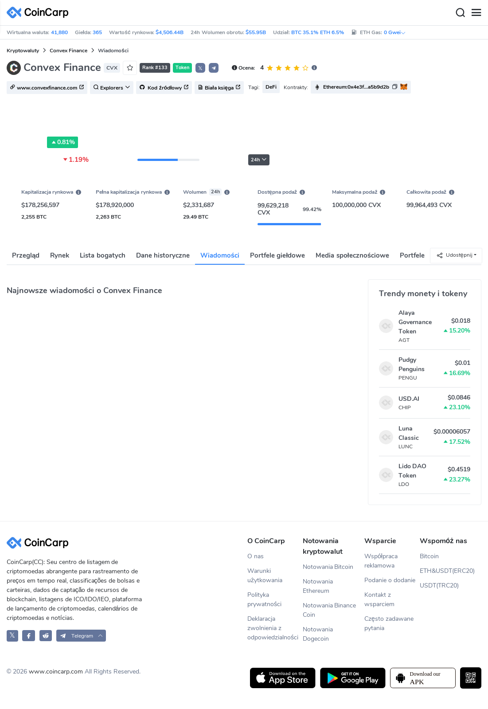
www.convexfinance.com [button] (47, 87)
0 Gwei (395, 32)
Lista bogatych (102, 255)
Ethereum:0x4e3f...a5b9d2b (356, 86)
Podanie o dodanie (389, 580)
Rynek (59, 255)
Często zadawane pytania (389, 623)
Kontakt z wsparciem (379, 599)
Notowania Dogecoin (318, 634)
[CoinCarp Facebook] (28, 635)
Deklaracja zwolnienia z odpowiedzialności (272, 628)
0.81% (62, 142)
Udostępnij (454, 255)
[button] (214, 68)
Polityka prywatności (264, 599)
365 (97, 32)
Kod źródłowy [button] (164, 87)
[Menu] (476, 13)
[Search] (460, 13)
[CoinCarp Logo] (40, 12)
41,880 (59, 32)
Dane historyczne (163, 255)
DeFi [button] (271, 86)
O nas (255, 556)
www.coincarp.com (56, 671)
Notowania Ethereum (318, 586)
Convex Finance (68, 50)
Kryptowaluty (23, 50)
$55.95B (256, 32)
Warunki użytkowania (264, 575)
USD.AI (408, 399)
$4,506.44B (169, 32)
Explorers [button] (111, 87)
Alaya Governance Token (415, 322)
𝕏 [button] (200, 68)
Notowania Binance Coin (329, 610)
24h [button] (259, 160)
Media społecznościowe (352, 255)
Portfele (412, 255)
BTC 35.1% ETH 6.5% (317, 32)
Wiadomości (219, 255)
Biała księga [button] (219, 87)
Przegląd (25, 255)
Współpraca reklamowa (381, 561)
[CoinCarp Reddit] (45, 635)
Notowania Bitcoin (328, 567)
